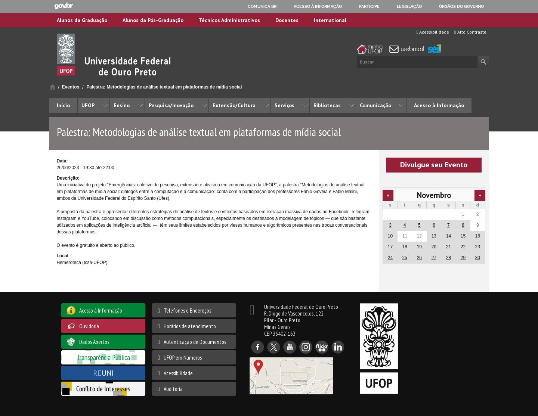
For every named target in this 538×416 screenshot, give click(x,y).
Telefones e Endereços (187, 310)
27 (434, 257)
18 (404, 246)
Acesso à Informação (439, 105)
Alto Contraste (470, 32)
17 (390, 246)
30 (477, 257)
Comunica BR (262, 6)
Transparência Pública (103, 357)
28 (448, 257)
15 (463, 236)
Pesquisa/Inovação (171, 105)
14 (448, 236)
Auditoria (173, 388)
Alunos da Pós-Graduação (153, 20)
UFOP (88, 105)
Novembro (434, 195)
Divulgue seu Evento (433, 165)
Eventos (71, 87)
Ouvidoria (89, 326)
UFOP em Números (183, 357)
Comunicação (375, 105)
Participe (369, 6)
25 (404, 257)
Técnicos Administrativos (229, 20)
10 (390, 236)
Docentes (287, 20)
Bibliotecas (327, 105)
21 (448, 246)
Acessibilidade (433, 32)
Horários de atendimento (190, 326)
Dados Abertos (94, 341)
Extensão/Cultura (234, 105)
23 (477, 246)
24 (390, 257)
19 (419, 246)
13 (434, 236)
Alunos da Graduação (82, 20)
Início (52, 87)
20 (434, 246)
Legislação (409, 6)
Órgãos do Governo (461, 6)
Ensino (122, 105)
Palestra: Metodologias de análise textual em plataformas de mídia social (164, 87)
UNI (103, 373)
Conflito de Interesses (103, 388)
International (330, 20)
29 (463, 257)
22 (463, 246)
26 (419, 257)
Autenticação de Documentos (195, 341)
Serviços (284, 105)
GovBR (63, 6)
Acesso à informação (318, 6)
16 (477, 236)
